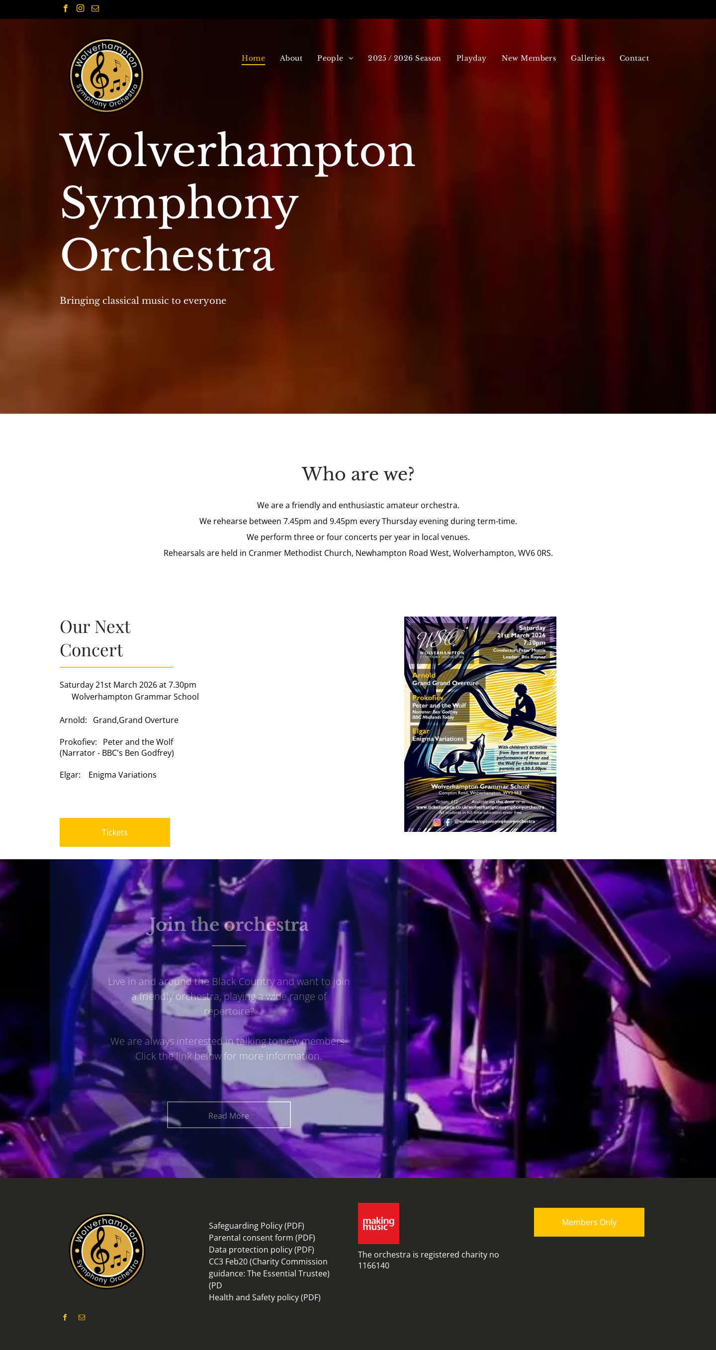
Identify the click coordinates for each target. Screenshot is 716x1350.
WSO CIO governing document (265, 1213)
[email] (95, 9)
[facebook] (65, 9)
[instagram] (80, 9)
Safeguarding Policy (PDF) (256, 1225)
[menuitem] (253, 58)
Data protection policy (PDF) (261, 1249)
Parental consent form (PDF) (262, 1237)
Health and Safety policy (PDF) (265, 1297)
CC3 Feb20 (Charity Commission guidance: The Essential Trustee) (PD (269, 1273)
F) (225, 1285)
